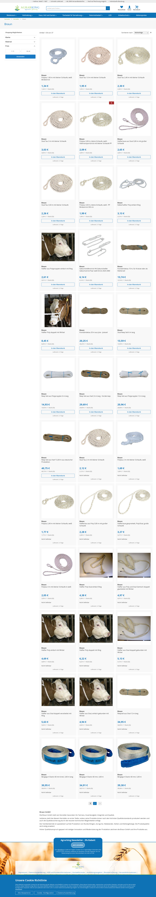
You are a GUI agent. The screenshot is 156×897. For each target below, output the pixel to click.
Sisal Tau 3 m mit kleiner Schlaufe (53, 141)
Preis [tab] (7, 46)
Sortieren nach (127, 32)
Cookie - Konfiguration (45, 893)
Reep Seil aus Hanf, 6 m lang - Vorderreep (95, 396)
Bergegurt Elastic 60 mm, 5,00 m (129, 777)
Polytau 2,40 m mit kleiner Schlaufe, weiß (56, 523)
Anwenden (20, 56)
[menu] (78, 15)
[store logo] (27, 8)
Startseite (7, 19)
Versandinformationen (127, 872)
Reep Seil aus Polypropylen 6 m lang (54, 396)
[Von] (12, 51)
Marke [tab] (7, 37)
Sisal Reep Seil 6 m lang (126, 332)
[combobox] (78, 8)
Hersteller (16, 19)
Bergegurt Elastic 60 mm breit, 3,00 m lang (57, 777)
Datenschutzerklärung (37, 872)
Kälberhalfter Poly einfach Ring (128, 205)
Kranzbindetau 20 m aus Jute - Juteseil (93, 332)
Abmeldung (61, 849)
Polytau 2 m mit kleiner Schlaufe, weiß (131, 460)
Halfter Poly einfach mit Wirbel (52, 650)
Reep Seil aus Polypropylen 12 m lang (131, 396)
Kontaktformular (79, 872)
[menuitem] (11, 15)
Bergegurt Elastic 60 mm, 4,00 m (91, 777)
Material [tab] (8, 42)
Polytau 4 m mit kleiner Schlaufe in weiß (56, 587)
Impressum (23, 872)
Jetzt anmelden (78, 845)
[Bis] (28, 51)
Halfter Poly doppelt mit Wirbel (53, 332)
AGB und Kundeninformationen (59, 872)
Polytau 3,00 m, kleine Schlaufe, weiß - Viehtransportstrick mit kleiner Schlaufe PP (95, 142)
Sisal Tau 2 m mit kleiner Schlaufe (91, 460)
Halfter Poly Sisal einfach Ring (90, 587)
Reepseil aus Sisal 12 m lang (127, 713)
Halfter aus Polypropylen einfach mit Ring (57, 269)
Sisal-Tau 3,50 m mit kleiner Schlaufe (54, 205)
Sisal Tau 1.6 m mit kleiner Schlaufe (92, 77)
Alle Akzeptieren (24, 893)
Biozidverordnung (110, 872)
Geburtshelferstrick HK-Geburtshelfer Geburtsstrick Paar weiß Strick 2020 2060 (94, 270)
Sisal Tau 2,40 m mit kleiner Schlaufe (130, 77)
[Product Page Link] (58, 72)
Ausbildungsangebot (94, 872)
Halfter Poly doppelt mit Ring (90, 650)
